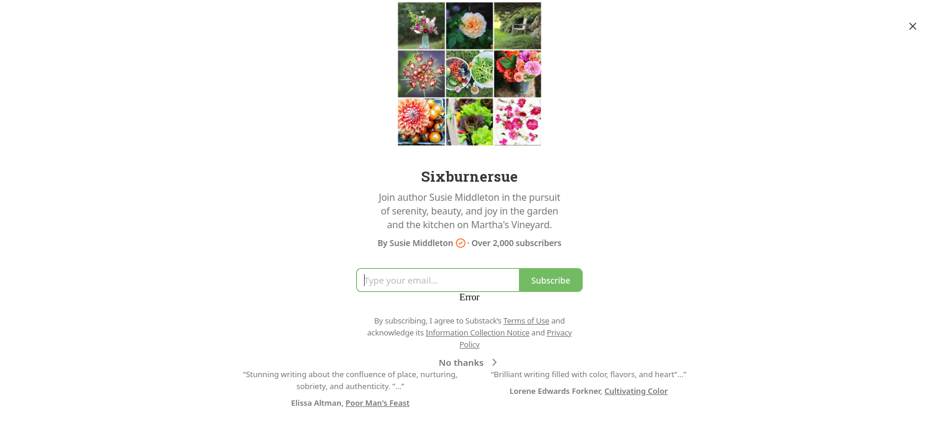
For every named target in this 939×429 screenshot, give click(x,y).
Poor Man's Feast (377, 402)
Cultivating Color (635, 391)
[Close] (913, 26)
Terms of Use (526, 320)
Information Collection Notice (477, 332)
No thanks (469, 362)
